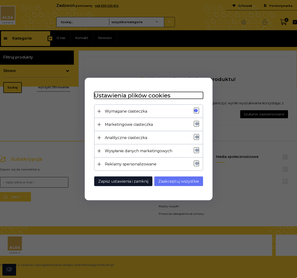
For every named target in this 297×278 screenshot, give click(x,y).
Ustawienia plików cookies (132, 95)
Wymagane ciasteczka (126, 111)
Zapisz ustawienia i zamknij (123, 181)
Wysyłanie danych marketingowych (138, 151)
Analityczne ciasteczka (126, 137)
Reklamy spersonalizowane (130, 164)
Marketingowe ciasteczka (129, 124)
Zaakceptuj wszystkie (178, 181)
